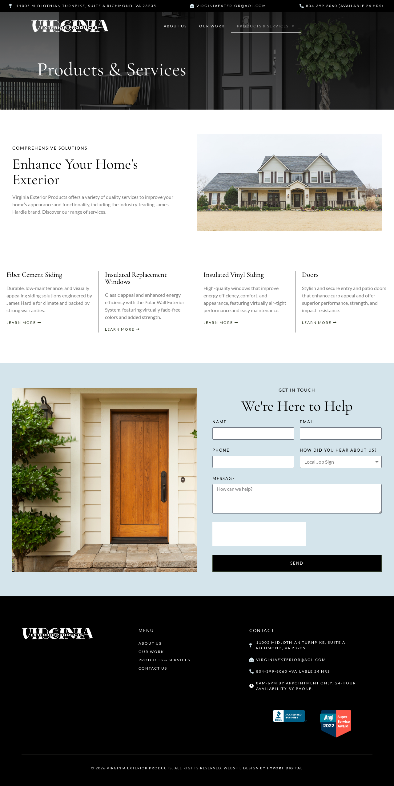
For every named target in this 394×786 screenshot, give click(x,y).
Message (223, 479)
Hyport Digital (285, 768)
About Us (175, 26)
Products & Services (266, 26)
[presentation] (259, 534)
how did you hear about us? (338, 450)
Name (219, 422)
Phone (221, 450)
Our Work (212, 26)
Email (307, 422)
